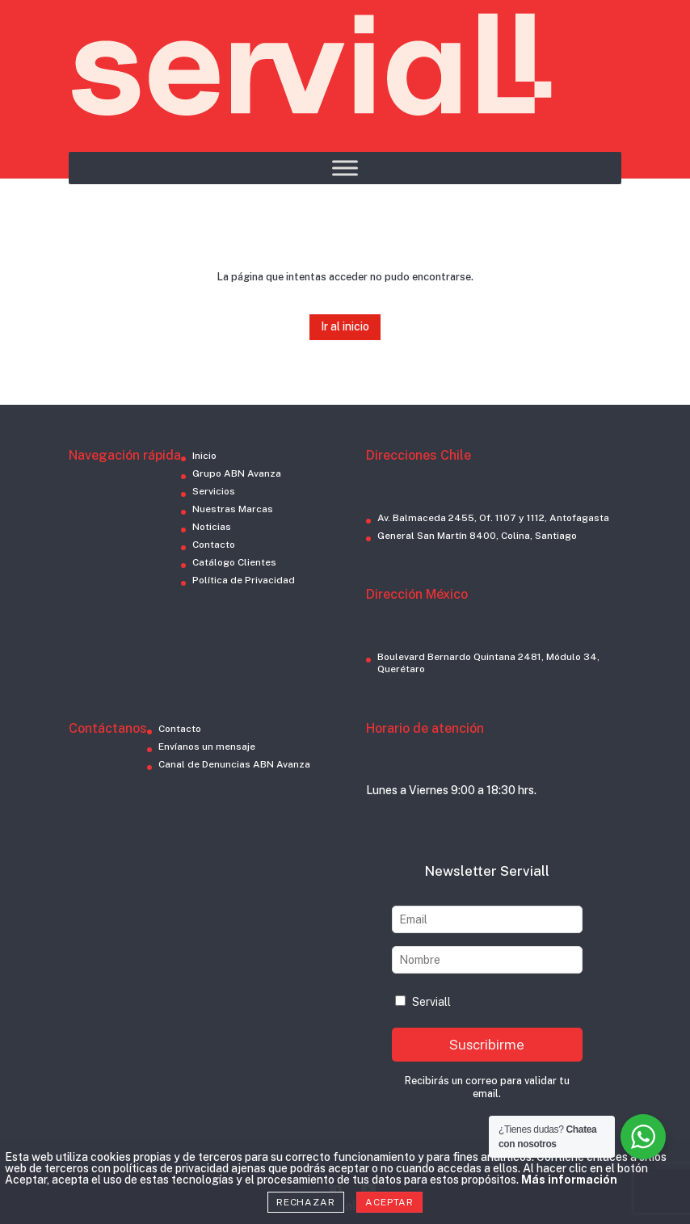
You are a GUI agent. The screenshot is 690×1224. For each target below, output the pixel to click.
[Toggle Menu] (345, 167)
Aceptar (389, 1202)
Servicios (213, 491)
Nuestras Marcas (232, 509)
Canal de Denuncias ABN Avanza (234, 764)
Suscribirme (486, 1045)
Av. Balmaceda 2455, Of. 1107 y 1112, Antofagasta (493, 518)
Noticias (211, 526)
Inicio (204, 455)
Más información (569, 1179)
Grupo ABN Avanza (236, 473)
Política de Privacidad (243, 580)
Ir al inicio (345, 326)
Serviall (423, 1001)
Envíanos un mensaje (206, 746)
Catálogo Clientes (234, 562)
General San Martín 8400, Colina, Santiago (477, 535)
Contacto (213, 544)
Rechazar (305, 1202)
